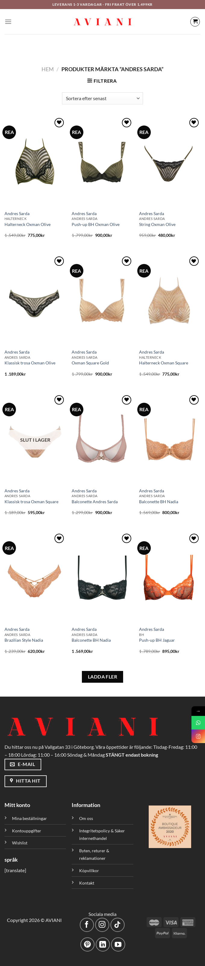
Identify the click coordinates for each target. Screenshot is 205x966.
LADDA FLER (102, 676)
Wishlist (19, 842)
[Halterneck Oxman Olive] (35, 161)
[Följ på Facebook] (87, 925)
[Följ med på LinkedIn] (103, 944)
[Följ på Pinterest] (87, 944)
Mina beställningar (30, 818)
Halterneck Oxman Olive (28, 224)
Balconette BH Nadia (158, 501)
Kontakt (86, 882)
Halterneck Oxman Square (163, 362)
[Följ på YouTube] (118, 944)
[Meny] (8, 21)
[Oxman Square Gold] (102, 300)
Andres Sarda (17, 213)
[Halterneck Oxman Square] (169, 300)
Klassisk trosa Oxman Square (31, 501)
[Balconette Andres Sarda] (102, 439)
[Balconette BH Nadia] (169, 439)
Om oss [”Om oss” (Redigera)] (86, 818)
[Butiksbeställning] (102, 98)
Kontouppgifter (26, 830)
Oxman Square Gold (90, 362)
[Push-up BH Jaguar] (169, 577)
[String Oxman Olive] (169, 161)
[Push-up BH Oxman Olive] (102, 161)
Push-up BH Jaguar (157, 640)
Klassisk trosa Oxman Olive (30, 362)
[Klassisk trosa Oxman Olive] (35, 300)
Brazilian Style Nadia (24, 640)
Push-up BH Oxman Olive (96, 224)
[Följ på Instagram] (102, 925)
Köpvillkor (89, 870)
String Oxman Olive (157, 224)
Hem (48, 69)
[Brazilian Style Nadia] (35, 577)
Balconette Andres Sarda (95, 501)
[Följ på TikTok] (117, 925)
